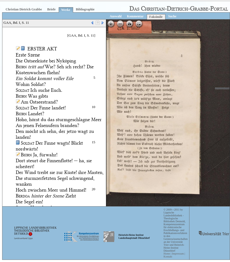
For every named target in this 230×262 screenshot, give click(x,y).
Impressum (178, 253)
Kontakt (168, 256)
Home (167, 253)
